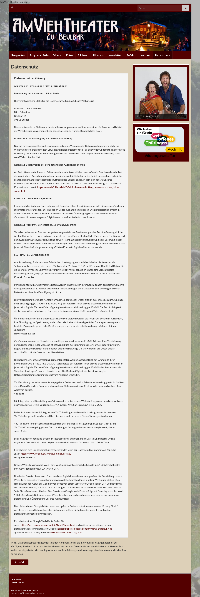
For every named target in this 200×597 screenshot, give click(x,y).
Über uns (98, 55)
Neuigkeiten (18, 55)
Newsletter (115, 55)
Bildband (83, 55)
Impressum (16, 579)
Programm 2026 (39, 55)
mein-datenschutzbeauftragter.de (66, 532)
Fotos (69, 55)
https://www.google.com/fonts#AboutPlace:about (48, 524)
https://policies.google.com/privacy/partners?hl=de (85, 528)
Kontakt (145, 55)
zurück (20, 562)
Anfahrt (131, 55)
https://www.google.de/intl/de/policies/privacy (46, 453)
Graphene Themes (36, 593)
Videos (57, 55)
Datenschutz (162, 55)
